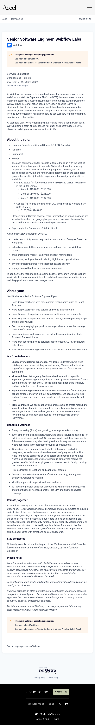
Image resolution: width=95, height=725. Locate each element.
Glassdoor (12, 550)
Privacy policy (39, 678)
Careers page (35, 216)
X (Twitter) (64, 547)
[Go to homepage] (9, 7)
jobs (4, 19)
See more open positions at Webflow (23, 646)
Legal (56, 719)
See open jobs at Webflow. (27, 59)
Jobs (51, 703)
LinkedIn (53, 547)
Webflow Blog (41, 547)
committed (70, 509)
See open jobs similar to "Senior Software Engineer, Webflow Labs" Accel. (48, 63)
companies (18, 19)
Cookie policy (53, 678)
